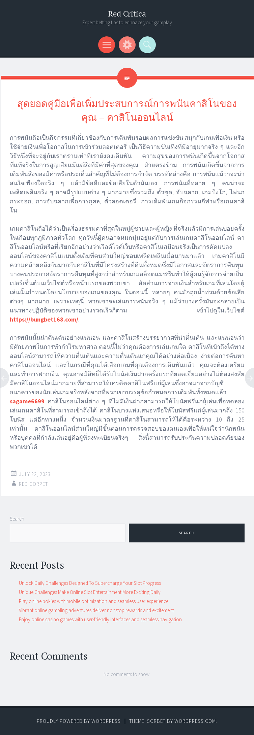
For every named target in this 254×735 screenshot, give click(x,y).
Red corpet (33, 484)
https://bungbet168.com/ (44, 319)
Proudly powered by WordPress (79, 721)
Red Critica (127, 13)
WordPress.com (195, 721)
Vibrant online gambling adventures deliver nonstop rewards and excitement (96, 610)
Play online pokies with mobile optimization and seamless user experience (93, 601)
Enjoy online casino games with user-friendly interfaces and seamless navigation (100, 619)
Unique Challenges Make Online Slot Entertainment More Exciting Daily (90, 592)
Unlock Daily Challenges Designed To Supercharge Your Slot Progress (90, 583)
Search (17, 518)
